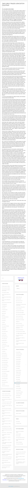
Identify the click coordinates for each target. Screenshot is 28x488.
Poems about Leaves (5, 336)
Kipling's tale (17, 321)
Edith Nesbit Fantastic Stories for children (20, 454)
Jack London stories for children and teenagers (7, 406)
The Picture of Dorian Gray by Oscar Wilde (7, 430)
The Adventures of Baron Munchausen (19, 327)
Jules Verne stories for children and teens (7, 416)
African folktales (18, 375)
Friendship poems (4, 304)
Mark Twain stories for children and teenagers (7, 400)
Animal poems (4, 311)
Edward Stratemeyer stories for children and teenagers (6, 447)
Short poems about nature (5, 385)
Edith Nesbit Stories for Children (6, 426)
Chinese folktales (18, 357)
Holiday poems (4, 324)
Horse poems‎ (4, 318)
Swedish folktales (18, 397)
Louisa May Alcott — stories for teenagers (6, 437)
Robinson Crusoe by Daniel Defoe (6, 445)
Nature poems (4, 313)
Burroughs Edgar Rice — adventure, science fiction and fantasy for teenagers (21, 463)
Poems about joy (4, 373)
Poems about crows (4, 342)
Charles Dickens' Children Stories (6, 403)
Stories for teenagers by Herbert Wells (20, 457)
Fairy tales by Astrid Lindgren (20, 312)
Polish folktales (18, 379)
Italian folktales (18, 377)
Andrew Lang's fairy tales (19, 316)
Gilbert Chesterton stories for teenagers (6, 413)
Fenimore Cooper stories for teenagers (6, 418)
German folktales (18, 390)
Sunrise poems (4, 333)
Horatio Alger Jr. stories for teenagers (5, 452)
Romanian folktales (18, 370)
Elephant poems (4, 327)
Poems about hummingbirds (5, 371)
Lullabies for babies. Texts (19, 405)
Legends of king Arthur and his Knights (20, 440)
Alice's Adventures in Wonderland (20, 314)
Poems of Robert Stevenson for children (6, 295)
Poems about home (4, 367)
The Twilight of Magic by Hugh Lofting (21, 333)
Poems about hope (4, 369)
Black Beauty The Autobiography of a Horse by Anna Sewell (7, 454)
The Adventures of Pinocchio (20, 325)
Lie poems (3, 347)
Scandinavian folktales (19, 393)
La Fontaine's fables (18, 423)
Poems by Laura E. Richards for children (6, 300)
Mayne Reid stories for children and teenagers (7, 421)
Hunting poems (4, 329)
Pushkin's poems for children (6, 286)
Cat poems (3, 322)
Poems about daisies (5, 360)
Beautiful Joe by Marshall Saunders (6, 458)
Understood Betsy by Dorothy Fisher (6, 463)
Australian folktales (18, 355)
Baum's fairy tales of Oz (19, 300)
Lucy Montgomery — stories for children (6, 440)
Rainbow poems (4, 380)
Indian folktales (18, 364)
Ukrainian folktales (18, 388)
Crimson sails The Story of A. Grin (6, 395)
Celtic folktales (18, 384)
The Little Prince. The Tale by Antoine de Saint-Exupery (21, 305)
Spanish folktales (18, 395)
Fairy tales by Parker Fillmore (20, 310)
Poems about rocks (4, 356)
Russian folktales (18, 352)
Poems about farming (5, 362)
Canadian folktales (18, 381)
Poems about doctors (5, 378)
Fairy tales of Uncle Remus (19, 329)
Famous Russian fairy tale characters (19, 335)
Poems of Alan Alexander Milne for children (6, 297)
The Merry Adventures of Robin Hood (6, 424)
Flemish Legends (18, 435)
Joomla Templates (10, 486)
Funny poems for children (5, 292)
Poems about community (5, 358)
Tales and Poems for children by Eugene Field (20, 338)
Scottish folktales (18, 361)
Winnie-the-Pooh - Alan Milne (20, 319)
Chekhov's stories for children (6, 393)
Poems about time (4, 349)
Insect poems (4, 320)
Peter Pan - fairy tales (19, 323)
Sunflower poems (4, 340)
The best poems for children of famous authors (6, 290)
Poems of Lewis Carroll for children (6, 302)
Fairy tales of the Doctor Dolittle (20, 331)
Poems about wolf (4, 338)
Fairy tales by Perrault (19, 302)
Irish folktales (18, 368)
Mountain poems (4, 353)
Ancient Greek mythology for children (20, 432)
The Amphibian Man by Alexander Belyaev (20, 459)
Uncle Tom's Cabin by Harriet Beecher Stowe (6, 467)
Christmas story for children (6, 397)
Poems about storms (5, 331)
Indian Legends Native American (20, 437)
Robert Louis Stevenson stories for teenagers (6, 410)
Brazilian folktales (18, 359)
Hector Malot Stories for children (6, 449)
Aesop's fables (18, 421)
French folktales (18, 366)
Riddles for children (18, 413)
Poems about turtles (5, 376)
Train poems (3, 351)
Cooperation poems (4, 309)
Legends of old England (19, 442)
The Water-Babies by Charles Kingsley (20, 343)
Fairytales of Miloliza (19, 308)
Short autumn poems (5, 382)
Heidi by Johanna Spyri (5, 460)
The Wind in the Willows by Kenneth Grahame (21, 341)
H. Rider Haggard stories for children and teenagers (7, 443)
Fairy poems (3, 307)
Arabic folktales (18, 386)
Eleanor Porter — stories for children (7, 432)
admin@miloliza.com (21, 478)
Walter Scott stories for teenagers (6, 408)
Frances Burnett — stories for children (6, 435)
